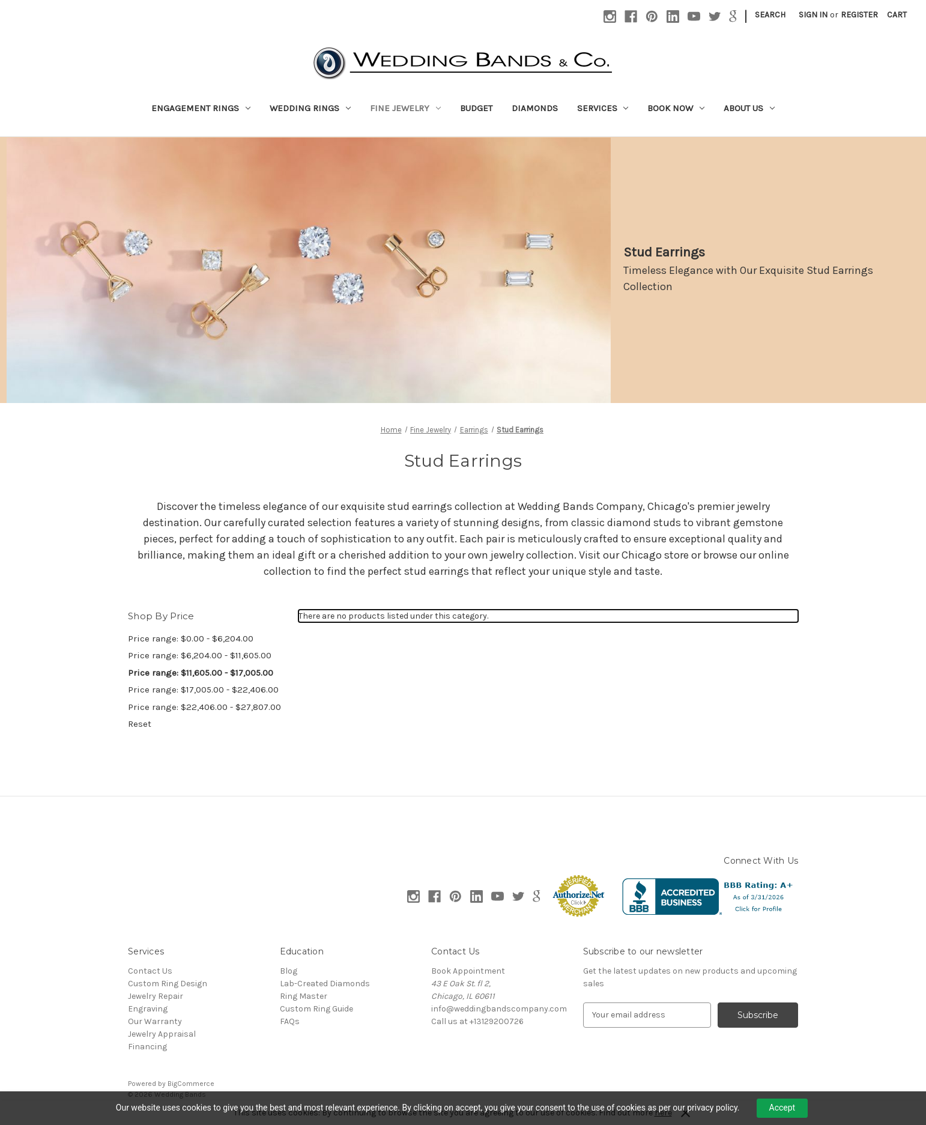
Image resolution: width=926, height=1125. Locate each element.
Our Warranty (155, 1021)
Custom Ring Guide (316, 1009)
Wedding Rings (310, 108)
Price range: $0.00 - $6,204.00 (190, 638)
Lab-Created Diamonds (325, 983)
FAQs (290, 1021)
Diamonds (535, 108)
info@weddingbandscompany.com (499, 1009)
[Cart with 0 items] (896, 14)
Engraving (148, 1009)
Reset (139, 723)
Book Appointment (468, 971)
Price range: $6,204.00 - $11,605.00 (199, 655)
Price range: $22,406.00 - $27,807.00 (204, 707)
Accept (782, 1107)
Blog (288, 971)
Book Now (675, 108)
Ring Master (303, 996)
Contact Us (150, 971)
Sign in (813, 15)
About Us (749, 108)
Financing (147, 1047)
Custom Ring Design (167, 983)
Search (770, 15)
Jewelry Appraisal (162, 1034)
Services (603, 108)
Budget (476, 108)
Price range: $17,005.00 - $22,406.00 (203, 689)
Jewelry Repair (155, 996)
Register (859, 15)
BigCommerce (191, 1083)
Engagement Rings (200, 108)
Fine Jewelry (405, 108)
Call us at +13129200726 (477, 1021)
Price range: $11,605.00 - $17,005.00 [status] (200, 672)
